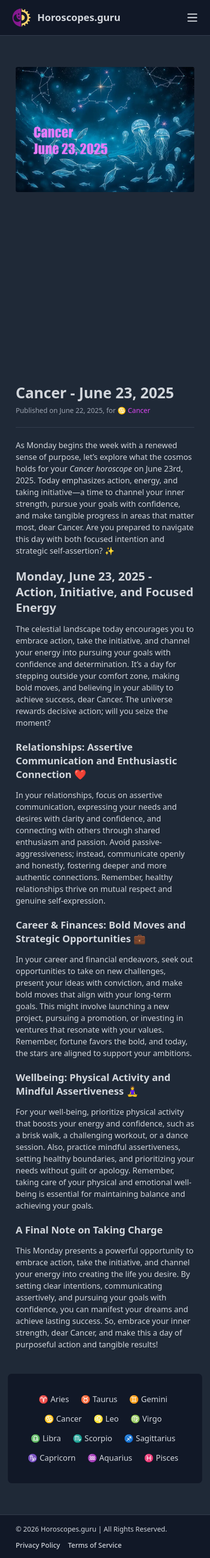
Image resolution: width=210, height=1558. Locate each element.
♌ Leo (106, 1418)
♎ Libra (46, 1438)
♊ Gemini (148, 1399)
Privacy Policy (38, 1545)
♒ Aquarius (109, 1457)
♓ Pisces (161, 1457)
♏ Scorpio (92, 1438)
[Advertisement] (105, 288)
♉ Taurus (99, 1399)
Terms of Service (94, 1545)
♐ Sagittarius (150, 1438)
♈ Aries (54, 1399)
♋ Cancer (133, 410)
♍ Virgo (146, 1418)
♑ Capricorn (52, 1457)
